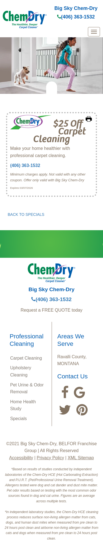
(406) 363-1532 (76, 17)
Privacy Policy (50, 457)
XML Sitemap (81, 457)
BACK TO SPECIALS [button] (26, 214)
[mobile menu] (94, 31)
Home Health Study (23, 405)
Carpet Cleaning (26, 358)
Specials (18, 418)
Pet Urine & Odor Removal (27, 388)
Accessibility (21, 457)
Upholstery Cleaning (20, 371)
